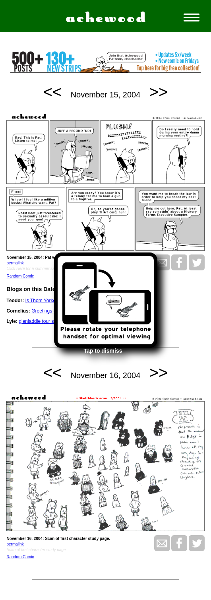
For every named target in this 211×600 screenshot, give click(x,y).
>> (158, 92)
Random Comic (20, 276)
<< (52, 92)
